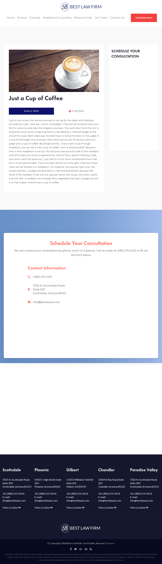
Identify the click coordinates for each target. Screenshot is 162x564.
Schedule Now (143, 17)
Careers (110, 543)
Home (10, 17)
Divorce (22, 17)
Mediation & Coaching (57, 17)
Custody (34, 17)
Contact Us (117, 17)
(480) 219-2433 (42, 276)
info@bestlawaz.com (46, 302)
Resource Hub (83, 17)
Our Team (101, 17)
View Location (12, 507)
